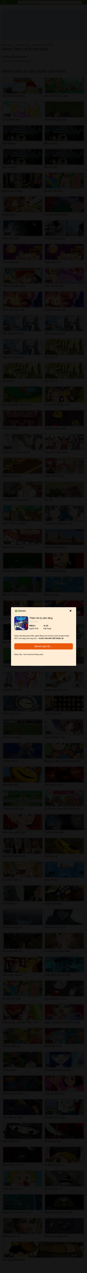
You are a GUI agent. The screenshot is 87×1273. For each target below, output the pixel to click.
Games (20, 611)
